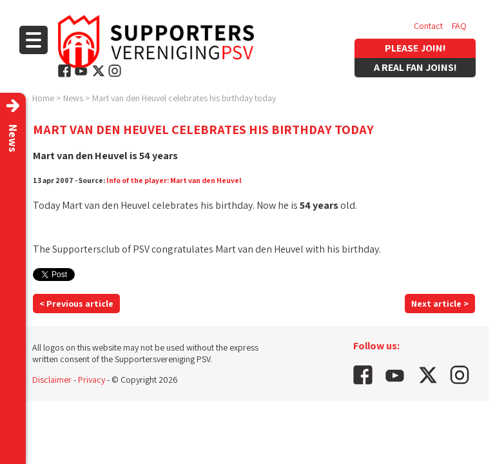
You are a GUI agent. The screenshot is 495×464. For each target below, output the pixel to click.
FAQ (459, 26)
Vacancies (432, 51)
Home (43, 98)
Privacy (91, 379)
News (73, 98)
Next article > (440, 303)
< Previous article (76, 303)
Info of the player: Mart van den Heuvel (174, 180)
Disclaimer (52, 379)
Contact (428, 26)
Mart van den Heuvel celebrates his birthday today (184, 98)
